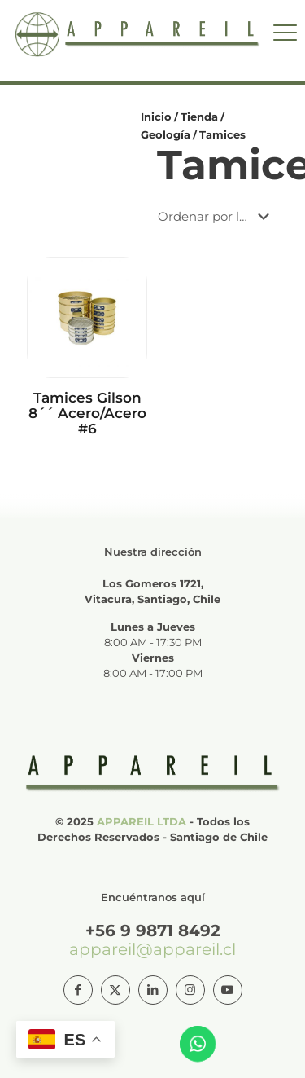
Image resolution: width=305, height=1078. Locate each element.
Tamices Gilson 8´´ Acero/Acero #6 (87, 413)
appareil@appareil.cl (152, 949)
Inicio (156, 116)
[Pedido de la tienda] (217, 217)
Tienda (199, 116)
